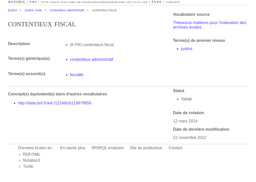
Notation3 (31, 160)
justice (12, 10)
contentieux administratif (67, 10)
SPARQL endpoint (108, 148)
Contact (175, 148)
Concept (173, 2)
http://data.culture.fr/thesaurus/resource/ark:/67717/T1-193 (94, 2)
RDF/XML (31, 154)
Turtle (28, 166)
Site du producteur (146, 148)
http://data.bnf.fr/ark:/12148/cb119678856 (55, 103)
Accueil (17, 2)
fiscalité (76, 75)
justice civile (33, 10)
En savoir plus (73, 148)
